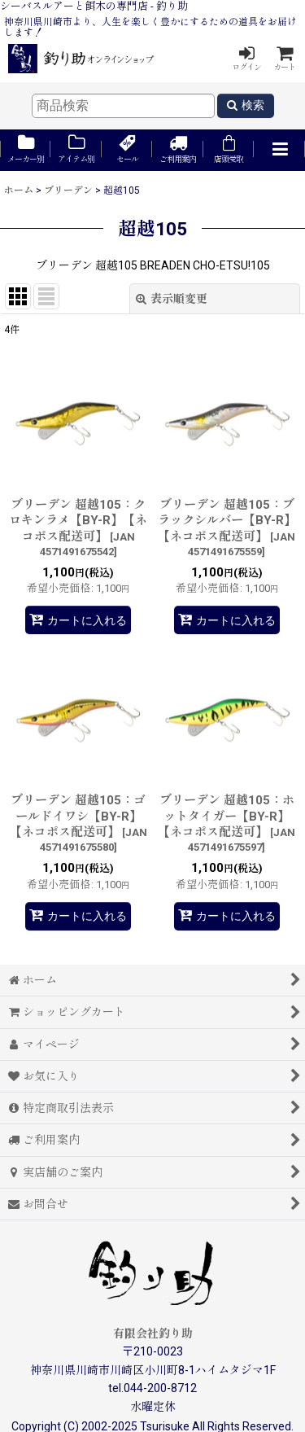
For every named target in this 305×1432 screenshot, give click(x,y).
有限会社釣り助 (153, 1333)
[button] (279, 150)
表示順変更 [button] (171, 298)
